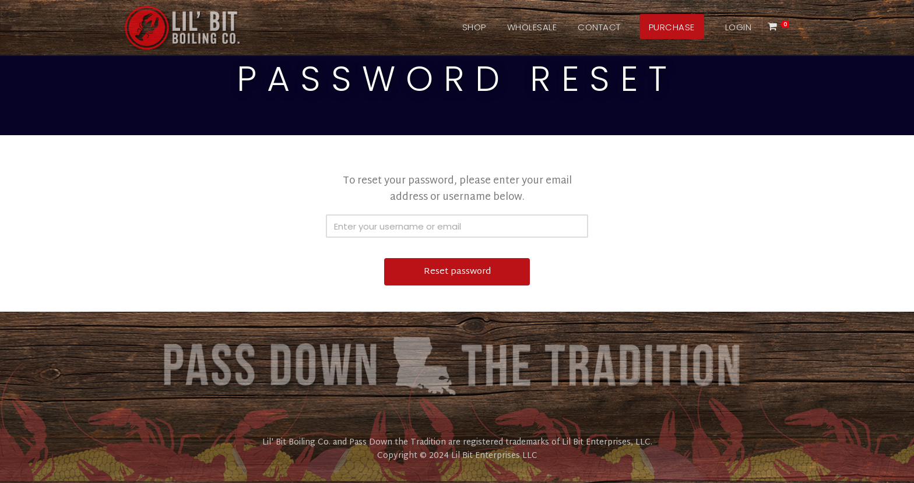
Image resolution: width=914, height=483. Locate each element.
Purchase (672, 27)
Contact (599, 27)
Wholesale (532, 27)
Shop (474, 27)
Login (738, 27)
